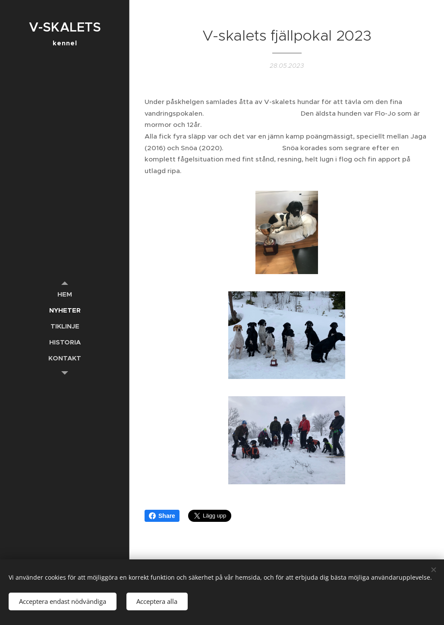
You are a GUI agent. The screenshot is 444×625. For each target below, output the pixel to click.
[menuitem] (65, 294)
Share (162, 515)
